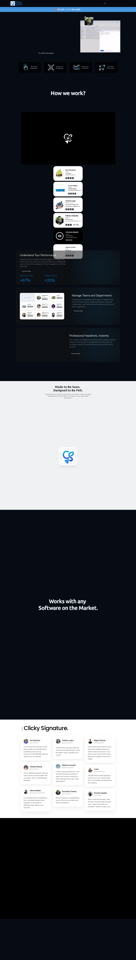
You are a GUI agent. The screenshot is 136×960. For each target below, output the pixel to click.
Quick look (60, 939)
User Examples (62, 943)
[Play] (68, 138)
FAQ (70, 5)
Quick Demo (81, 5)
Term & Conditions (105, 939)
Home (86, 935)
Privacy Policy (103, 943)
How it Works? (49, 5)
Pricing (62, 5)
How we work (61, 935)
